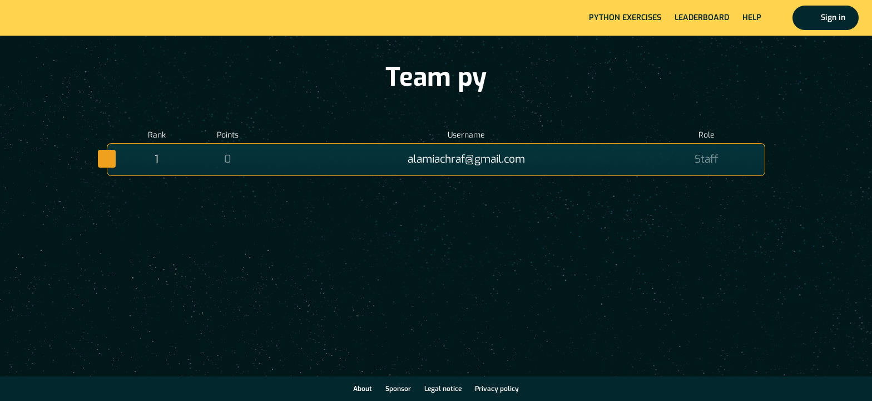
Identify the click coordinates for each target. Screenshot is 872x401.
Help (751, 17)
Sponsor (398, 388)
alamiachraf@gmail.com (466, 159)
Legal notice (443, 388)
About (362, 388)
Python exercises (625, 17)
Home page (45, 18)
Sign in (833, 17)
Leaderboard (702, 17)
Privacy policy (497, 388)
